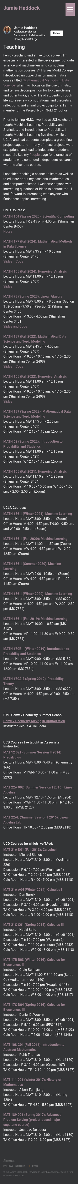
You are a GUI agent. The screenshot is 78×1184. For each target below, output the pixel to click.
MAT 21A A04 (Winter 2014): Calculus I (32, 890)
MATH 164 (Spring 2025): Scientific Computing (38, 216)
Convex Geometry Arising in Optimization (34, 721)
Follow (56, 33)
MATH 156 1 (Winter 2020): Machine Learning (37, 594)
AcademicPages (57, 1172)
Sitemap (9, 1161)
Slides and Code (15, 326)
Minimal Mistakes (15, 1175)
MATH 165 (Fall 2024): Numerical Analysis (35, 271)
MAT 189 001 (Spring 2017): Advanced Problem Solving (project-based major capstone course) (32, 1120)
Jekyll (44, 1172)
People (35, 155)
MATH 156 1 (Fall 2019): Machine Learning (35, 619)
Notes (7, 231)
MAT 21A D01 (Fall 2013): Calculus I (30, 850)
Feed (33, 1166)
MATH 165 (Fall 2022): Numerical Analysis (35, 376)
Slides (7, 261)
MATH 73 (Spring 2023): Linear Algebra (32, 296)
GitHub (20, 1166)
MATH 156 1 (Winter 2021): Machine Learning (37, 514)
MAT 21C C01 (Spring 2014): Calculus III (33, 925)
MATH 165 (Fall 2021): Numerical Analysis (35, 471)
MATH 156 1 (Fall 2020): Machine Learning (35, 539)
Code (19, 261)
